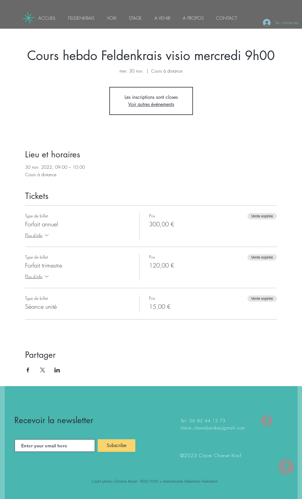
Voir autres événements (151, 104)
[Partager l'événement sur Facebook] (28, 370)
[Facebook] (266, 420)
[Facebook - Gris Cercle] (286, 467)
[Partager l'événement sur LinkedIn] (57, 370)
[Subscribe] (116, 445)
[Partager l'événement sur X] (42, 370)
